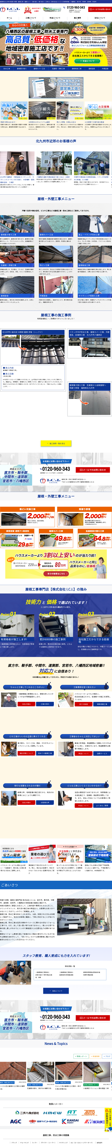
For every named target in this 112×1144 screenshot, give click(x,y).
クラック (14, 1143)
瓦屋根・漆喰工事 (58, 68)
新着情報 (95, 1056)
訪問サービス (102, 753)
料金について (55, 18)
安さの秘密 (83, 704)
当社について (57, 991)
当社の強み (26, 704)
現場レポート (81, 1056)
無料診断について (26, 753)
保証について (83, 753)
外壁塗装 (105, 68)
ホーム (9, 18)
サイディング (63, 1143)
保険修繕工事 (102, 704)
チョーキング (24, 1143)
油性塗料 (99, 1143)
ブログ (106, 1056)
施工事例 (77, 18)
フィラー (35, 1143)
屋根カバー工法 (39, 68)
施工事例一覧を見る (57, 443)
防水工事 (7, 68)
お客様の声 (45, 802)
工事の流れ (45, 704)
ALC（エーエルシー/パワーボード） (82, 1143)
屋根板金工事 (77, 68)
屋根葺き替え (22, 68)
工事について (31, 18)
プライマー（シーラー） (48, 1143)
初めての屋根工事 (45, 753)
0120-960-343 (76, 7)
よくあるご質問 (102, 805)
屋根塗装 (92, 68)
